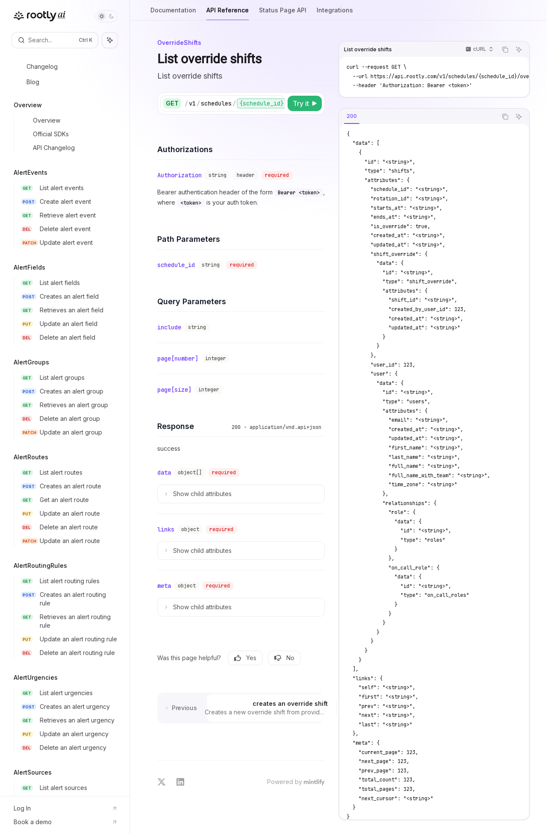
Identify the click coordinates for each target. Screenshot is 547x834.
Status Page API (282, 13)
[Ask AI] (518, 49)
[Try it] (305, 103)
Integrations (335, 13)
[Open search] (55, 40)
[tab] (351, 116)
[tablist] (418, 116)
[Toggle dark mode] (106, 16)
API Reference (227, 13)
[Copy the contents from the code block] (505, 49)
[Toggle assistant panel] (110, 40)
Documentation (173, 13)
